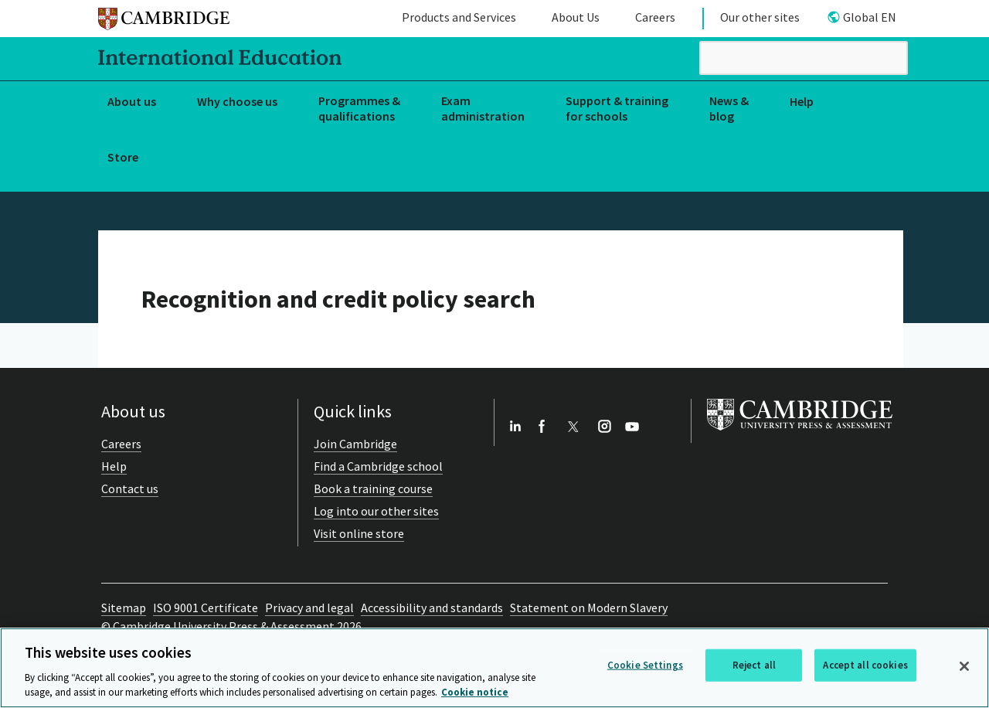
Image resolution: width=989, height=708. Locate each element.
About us (131, 101)
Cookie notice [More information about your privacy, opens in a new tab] (474, 692)
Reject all (754, 665)
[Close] (964, 666)
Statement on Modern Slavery (589, 607)
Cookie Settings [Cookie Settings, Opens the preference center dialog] (645, 665)
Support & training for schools (617, 108)
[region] (494, 668)
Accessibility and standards (432, 607)
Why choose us (237, 101)
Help (802, 101)
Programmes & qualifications (359, 108)
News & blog (729, 108)
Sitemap (123, 607)
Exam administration (483, 108)
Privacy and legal (309, 607)
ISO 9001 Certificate (205, 607)
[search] (803, 58)
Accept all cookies (865, 665)
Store (122, 157)
